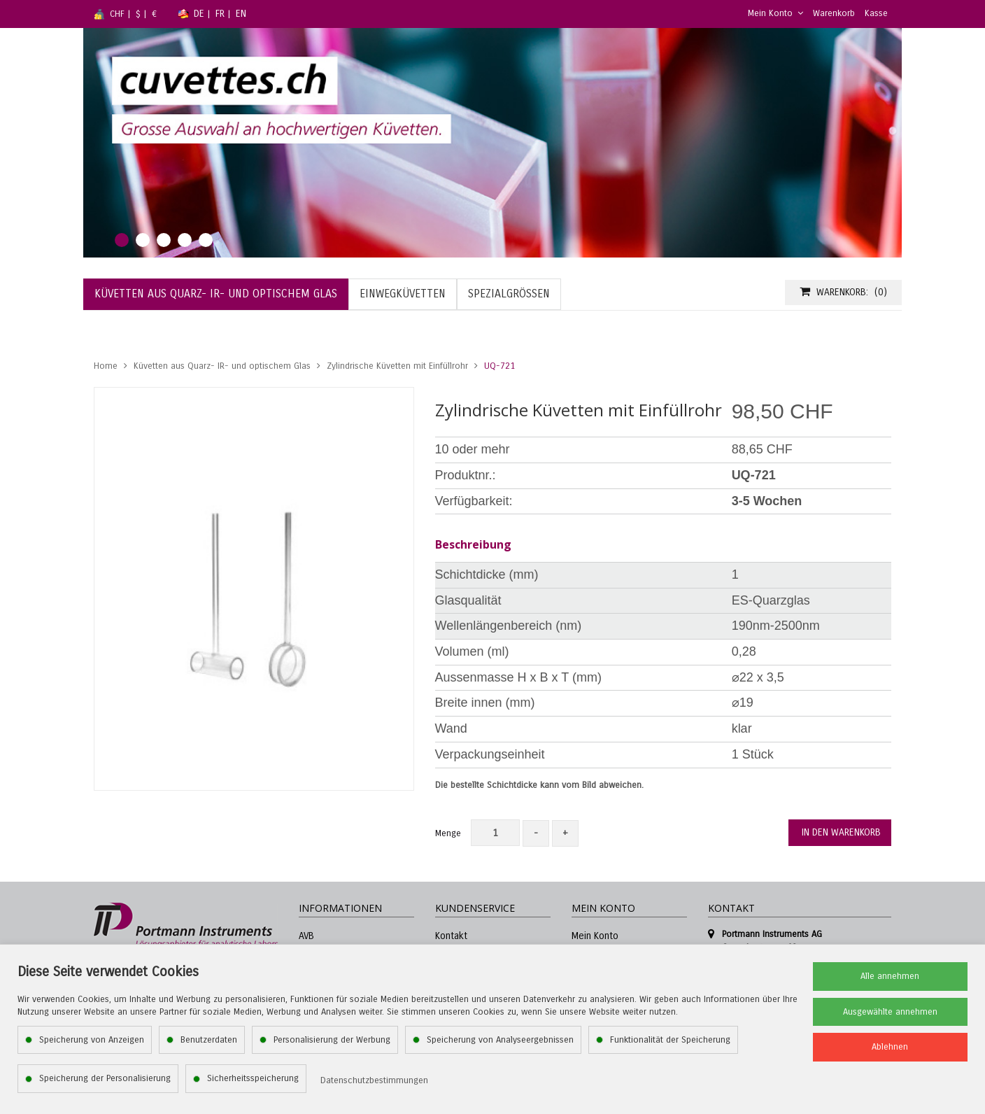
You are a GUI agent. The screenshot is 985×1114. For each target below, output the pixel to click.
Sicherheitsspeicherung (253, 1078)
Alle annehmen (889, 976)
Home (106, 366)
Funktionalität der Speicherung (670, 1039)
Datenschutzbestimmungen (374, 1080)
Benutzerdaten (208, 1039)
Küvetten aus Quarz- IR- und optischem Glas (222, 366)
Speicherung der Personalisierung (105, 1078)
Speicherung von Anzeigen (91, 1039)
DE (199, 14)
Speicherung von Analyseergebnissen (500, 1039)
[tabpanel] (492, 143)
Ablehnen (890, 1046)
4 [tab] (185, 240)
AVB (306, 936)
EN (241, 14)
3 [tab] (164, 240)
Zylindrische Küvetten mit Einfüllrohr (397, 366)
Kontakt (451, 936)
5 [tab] (206, 240)
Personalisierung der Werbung (332, 1039)
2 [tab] (143, 240)
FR (220, 14)
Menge (448, 833)
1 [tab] (122, 240)
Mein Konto (775, 13)
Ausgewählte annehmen (890, 1011)
